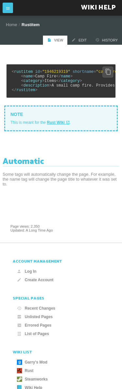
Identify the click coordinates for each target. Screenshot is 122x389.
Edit (79, 40)
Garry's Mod (32, 362)
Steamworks (32, 379)
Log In (26, 271)
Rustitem (30, 24)
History (106, 40)
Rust (25, 370)
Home (11, 24)
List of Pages (33, 333)
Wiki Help (98, 7)
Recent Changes (36, 308)
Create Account (35, 280)
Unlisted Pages (35, 316)
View (55, 40)
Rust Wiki (56, 127)
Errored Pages (34, 325)
